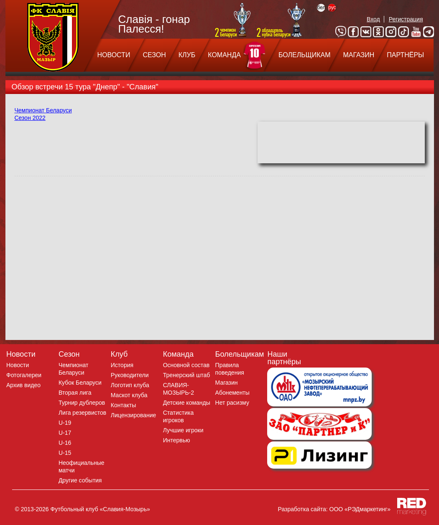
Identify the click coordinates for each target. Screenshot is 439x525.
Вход (373, 19)
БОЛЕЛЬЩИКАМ (304, 54)
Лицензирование (133, 415)
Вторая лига (75, 392)
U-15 (65, 452)
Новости (17, 365)
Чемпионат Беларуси (43, 110)
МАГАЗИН (358, 54)
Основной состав (186, 365)
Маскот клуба (129, 395)
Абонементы (232, 392)
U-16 (65, 442)
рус (332, 7)
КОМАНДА (224, 54)
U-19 (65, 422)
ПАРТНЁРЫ (405, 54)
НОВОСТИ (113, 54)
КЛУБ (187, 54)
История (122, 365)
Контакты (123, 405)
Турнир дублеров (82, 402)
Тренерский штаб (186, 375)
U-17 (65, 432)
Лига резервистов (82, 412)
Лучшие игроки (183, 430)
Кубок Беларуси (80, 382)
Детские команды (186, 402)
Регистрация (406, 19)
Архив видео (23, 385)
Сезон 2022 (30, 117)
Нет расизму (232, 402)
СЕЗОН (154, 54)
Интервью (176, 440)
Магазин (226, 382)
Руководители (130, 375)
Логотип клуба (130, 385)
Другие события (80, 480)
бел (321, 7)
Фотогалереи (23, 375)
